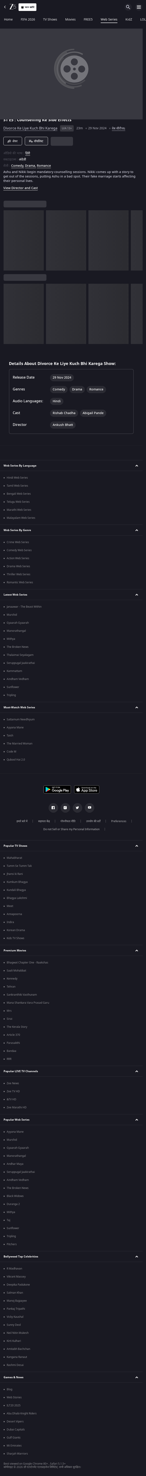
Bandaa (11, 1051)
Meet (10, 906)
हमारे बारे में (22, 821)
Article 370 (13, 1035)
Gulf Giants (14, 1438)
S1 (6, 120)
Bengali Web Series (19, 494)
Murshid (12, 615)
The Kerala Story (17, 1027)
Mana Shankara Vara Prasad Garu (28, 1003)
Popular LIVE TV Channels (21, 1071)
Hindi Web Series (17, 478)
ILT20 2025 (14, 1405)
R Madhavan (14, 1269)
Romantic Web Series (20, 582)
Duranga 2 (13, 1204)
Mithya (11, 639)
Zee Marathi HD (17, 1107)
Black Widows (15, 1196)
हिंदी (27, 153)
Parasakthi (13, 1043)
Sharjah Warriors (17, 1454)
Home (8, 19)
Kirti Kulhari (14, 1341)
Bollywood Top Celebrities (21, 1256)
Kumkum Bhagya (17, 882)
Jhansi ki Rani (15, 874)
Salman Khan (15, 1293)
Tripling (11, 695)
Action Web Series (18, 558)
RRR (9, 1059)
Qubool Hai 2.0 (16, 760)
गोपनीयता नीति (67, 821)
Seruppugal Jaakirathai (21, 663)
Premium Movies (15, 950)
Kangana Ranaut (17, 1357)
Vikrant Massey (16, 1277)
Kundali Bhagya (16, 890)
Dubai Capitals (16, 1430)
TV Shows (50, 19)
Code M (11, 752)
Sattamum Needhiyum (21, 719)
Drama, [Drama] (30, 166)
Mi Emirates (14, 1446)
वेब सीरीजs (118, 128)
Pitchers (12, 1244)
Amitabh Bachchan (18, 1349)
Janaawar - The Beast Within (24, 607)
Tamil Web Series (17, 486)
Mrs (9, 1011)
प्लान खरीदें (27, 7)
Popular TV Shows (15, 845)
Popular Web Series (16, 1119)
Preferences (118, 821)
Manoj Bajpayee (17, 1301)
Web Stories (14, 1397)
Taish (10, 736)
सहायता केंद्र (44, 821)
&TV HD (11, 1099)
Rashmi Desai (15, 1365)
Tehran (11, 987)
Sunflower (13, 687)
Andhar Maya (15, 1164)
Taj (8, 1220)
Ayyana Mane (15, 727)
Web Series (109, 19)
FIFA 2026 (28, 19)
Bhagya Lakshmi (17, 898)
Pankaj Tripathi (16, 1309)
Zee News (13, 1083)
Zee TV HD (13, 1091)
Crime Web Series (18, 542)
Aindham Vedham (18, 679)
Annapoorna (14, 914)
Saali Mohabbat (16, 971)
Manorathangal (16, 631)
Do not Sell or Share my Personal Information (71, 829)
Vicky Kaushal (15, 1317)
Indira (10, 922)
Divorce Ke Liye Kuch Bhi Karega (30, 128)
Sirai (9, 1019)
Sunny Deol (14, 1325)
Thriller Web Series (18, 574)
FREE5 (88, 19)
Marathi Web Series (19, 510)
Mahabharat (14, 858)
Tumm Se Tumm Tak (19, 866)
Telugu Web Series (18, 502)
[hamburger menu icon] (138, 7)
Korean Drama (16, 930)
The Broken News (18, 647)
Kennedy (12, 979)
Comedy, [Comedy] (17, 166)
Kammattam (14, 671)
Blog (9, 1389)
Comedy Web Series (19, 550)
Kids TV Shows (15, 938)
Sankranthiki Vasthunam (22, 995)
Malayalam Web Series (21, 518)
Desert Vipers (15, 1422)
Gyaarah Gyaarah (18, 623)
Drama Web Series (18, 566)
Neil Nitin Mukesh (18, 1333)
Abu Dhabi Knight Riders (22, 1413)
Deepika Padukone (18, 1285)
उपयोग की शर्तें (93, 821)
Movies (70, 19)
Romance (44, 166)
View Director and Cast (20, 188)
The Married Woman (19, 744)
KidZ (128, 19)
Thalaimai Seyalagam (20, 655)
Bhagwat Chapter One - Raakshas (27, 963)
